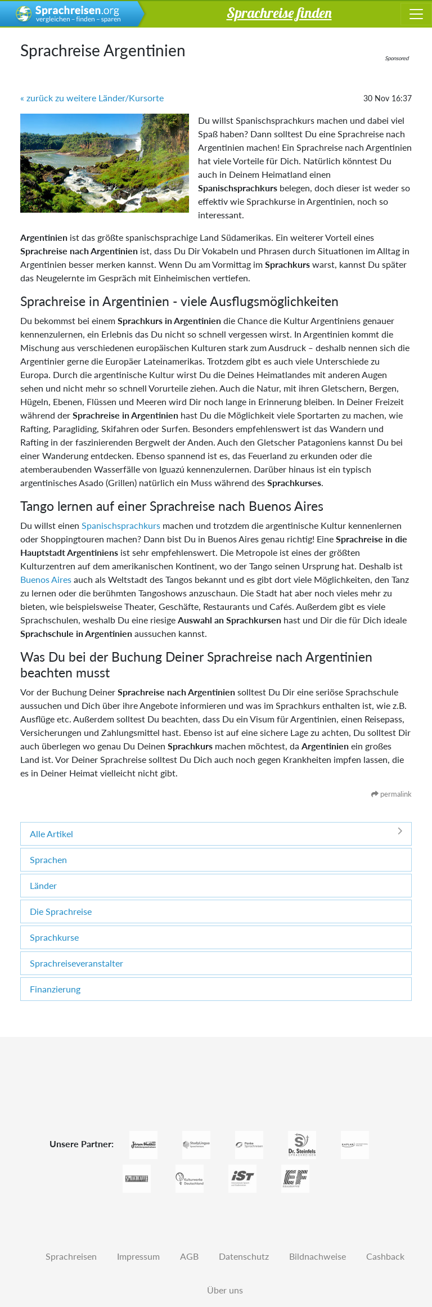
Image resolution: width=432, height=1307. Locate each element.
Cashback (385, 1256)
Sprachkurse (54, 937)
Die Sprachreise (61, 911)
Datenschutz (244, 1256)
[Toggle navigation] (416, 14)
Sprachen (48, 859)
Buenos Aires (45, 579)
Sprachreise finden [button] (279, 12)
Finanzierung (55, 988)
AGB (189, 1256)
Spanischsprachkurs (121, 525)
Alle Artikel (216, 833)
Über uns (225, 1289)
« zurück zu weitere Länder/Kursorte (92, 97)
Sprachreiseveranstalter (76, 963)
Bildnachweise (317, 1256)
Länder (43, 885)
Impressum (138, 1256)
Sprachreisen (71, 1256)
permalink (391, 793)
